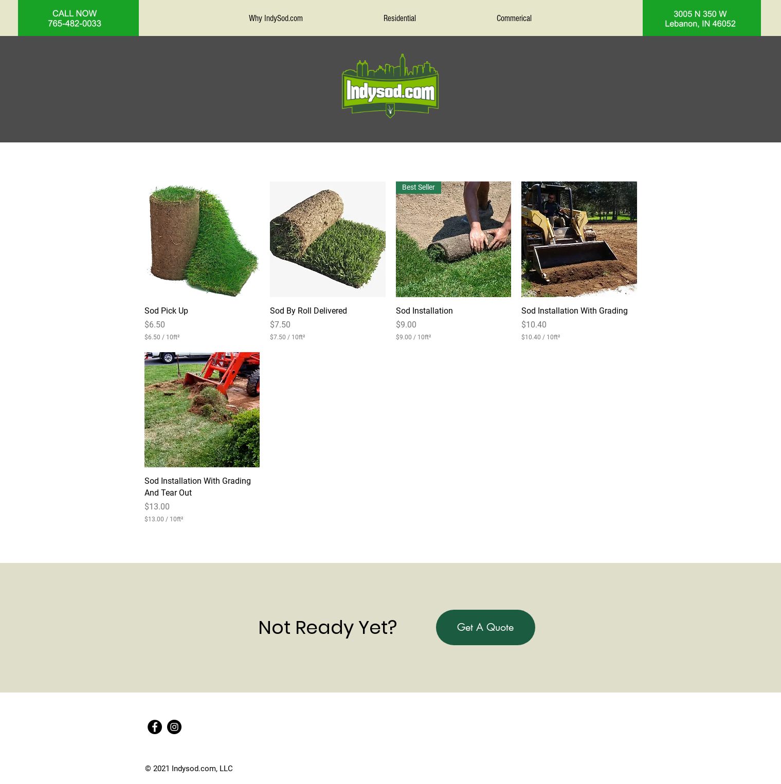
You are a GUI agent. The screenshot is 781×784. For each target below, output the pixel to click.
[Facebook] (155, 727)
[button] (485, 627)
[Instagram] (174, 727)
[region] (78, 18)
